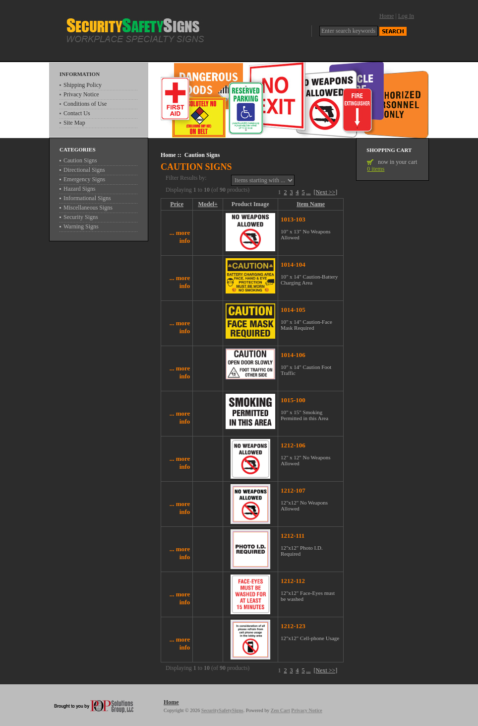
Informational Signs (87, 198)
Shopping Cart (389, 150)
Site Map (74, 122)
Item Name (311, 204)
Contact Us (76, 113)
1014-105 (293, 309)
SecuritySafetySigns (222, 710)
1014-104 (293, 264)
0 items (375, 168)
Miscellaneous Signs (88, 207)
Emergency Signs (84, 179)
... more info (180, 236)
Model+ (208, 204)
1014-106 (293, 355)
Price (176, 204)
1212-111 (292, 535)
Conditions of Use (85, 103)
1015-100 (293, 400)
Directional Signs (84, 169)
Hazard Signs (79, 188)
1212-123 (293, 626)
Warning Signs (81, 226)
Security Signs (80, 217)
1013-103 (293, 219)
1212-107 (293, 490)
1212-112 (293, 580)
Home (386, 15)
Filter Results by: (186, 178)
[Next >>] (326, 192)
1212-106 (293, 445)
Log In (406, 15)
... (308, 192)
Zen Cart (280, 710)
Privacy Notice (81, 94)
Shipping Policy (82, 84)
